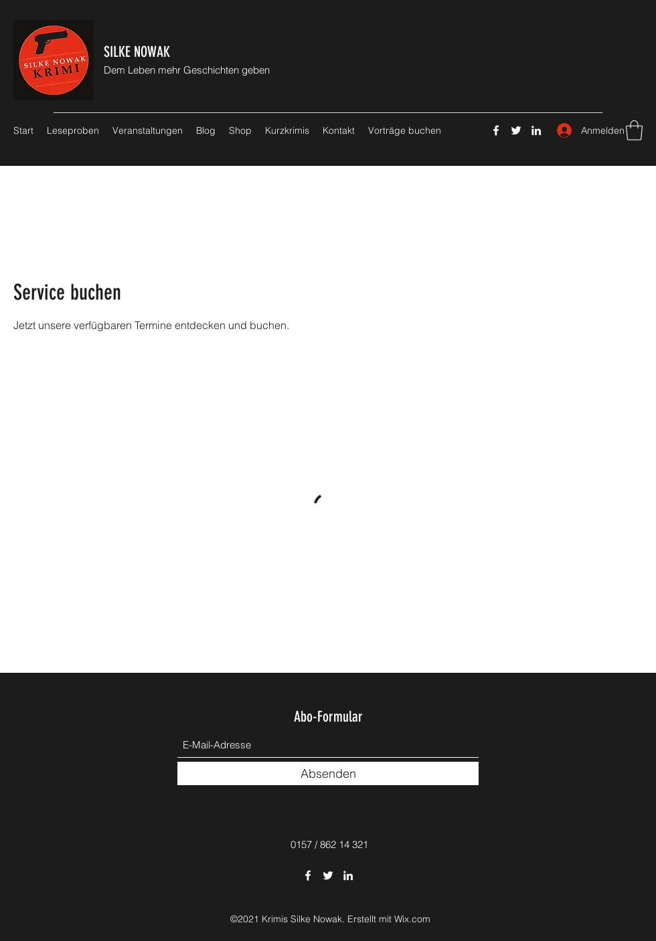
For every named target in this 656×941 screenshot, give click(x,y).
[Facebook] (496, 130)
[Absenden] (328, 773)
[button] (634, 130)
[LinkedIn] (536, 130)
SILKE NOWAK (137, 52)
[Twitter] (516, 130)
